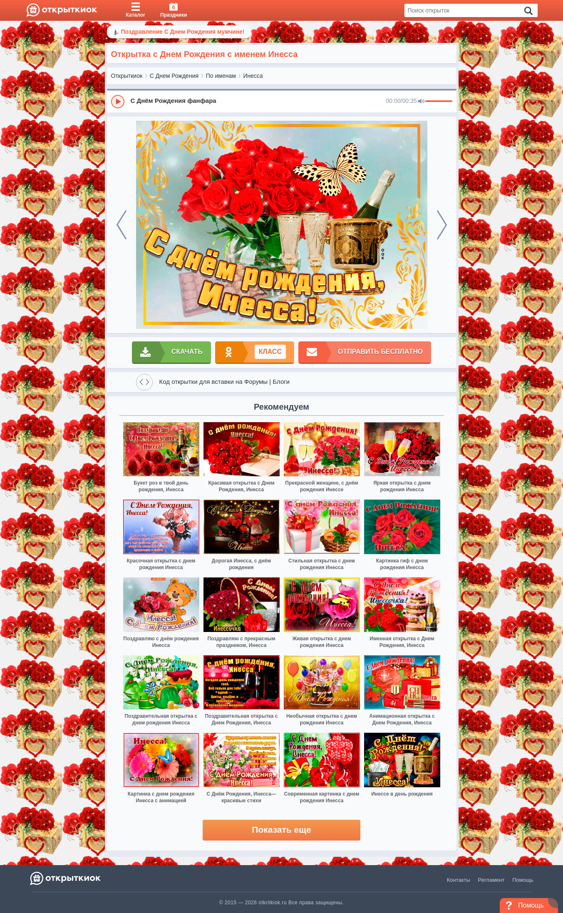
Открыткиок (127, 75)
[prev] (121, 225)
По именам (221, 75)
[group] (281, 101)
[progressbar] (438, 101)
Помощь (522, 880)
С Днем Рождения (174, 75)
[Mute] (421, 101)
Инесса (253, 75)
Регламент (491, 880)
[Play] (117, 101)
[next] (441, 225)
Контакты (458, 880)
